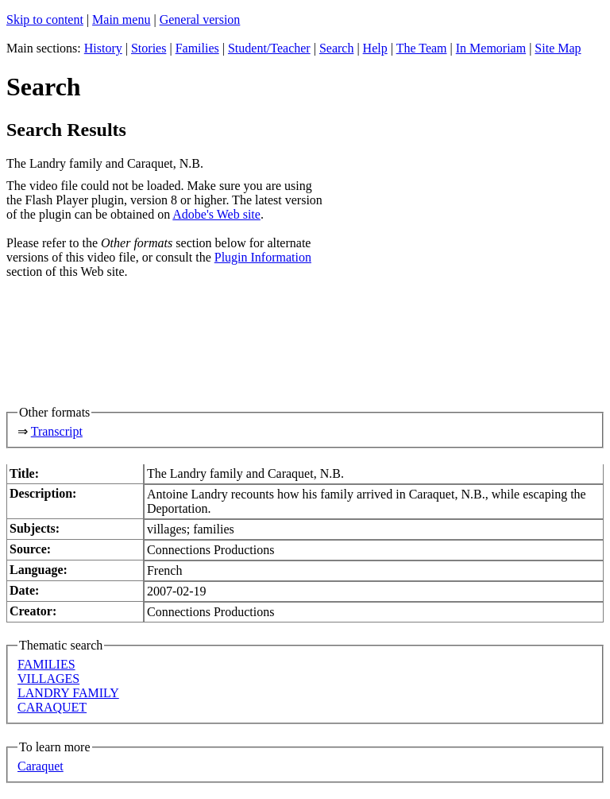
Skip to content (44, 19)
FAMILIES (46, 664)
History (103, 48)
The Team (421, 48)
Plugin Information (262, 257)
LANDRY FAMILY (68, 693)
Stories (148, 48)
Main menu (121, 19)
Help (375, 48)
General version (200, 19)
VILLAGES (48, 678)
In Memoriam (491, 48)
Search (336, 48)
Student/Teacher (269, 48)
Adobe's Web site (216, 214)
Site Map (558, 48)
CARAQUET (52, 707)
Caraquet (40, 766)
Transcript (57, 431)
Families (197, 48)
